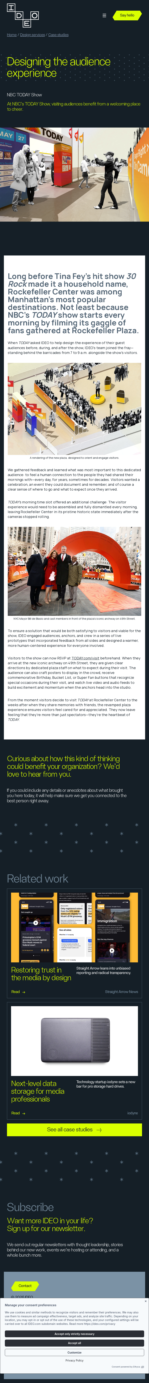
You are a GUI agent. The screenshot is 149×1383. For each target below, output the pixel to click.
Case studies (58, 35)
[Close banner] (146, 1300)
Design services (32, 35)
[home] (22, 15)
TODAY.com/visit (86, 658)
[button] (104, 16)
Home (12, 35)
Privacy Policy (75, 1360)
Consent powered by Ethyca (128, 1366)
